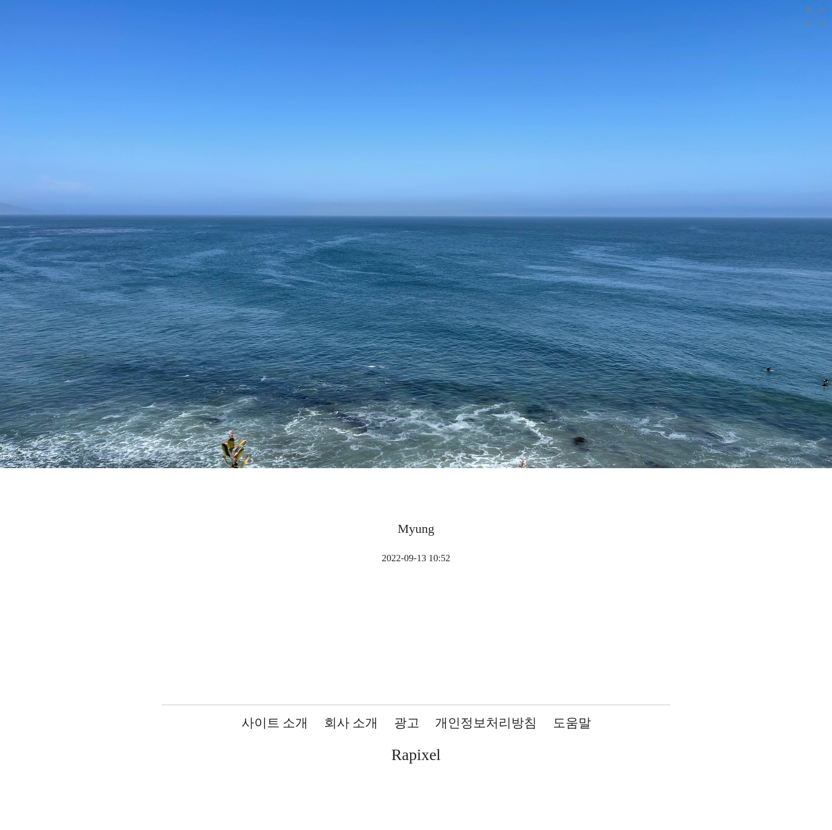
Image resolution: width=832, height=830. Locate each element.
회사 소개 (351, 723)
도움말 (572, 723)
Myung (416, 528)
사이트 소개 (275, 723)
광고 (406, 723)
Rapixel (416, 755)
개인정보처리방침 (486, 723)
